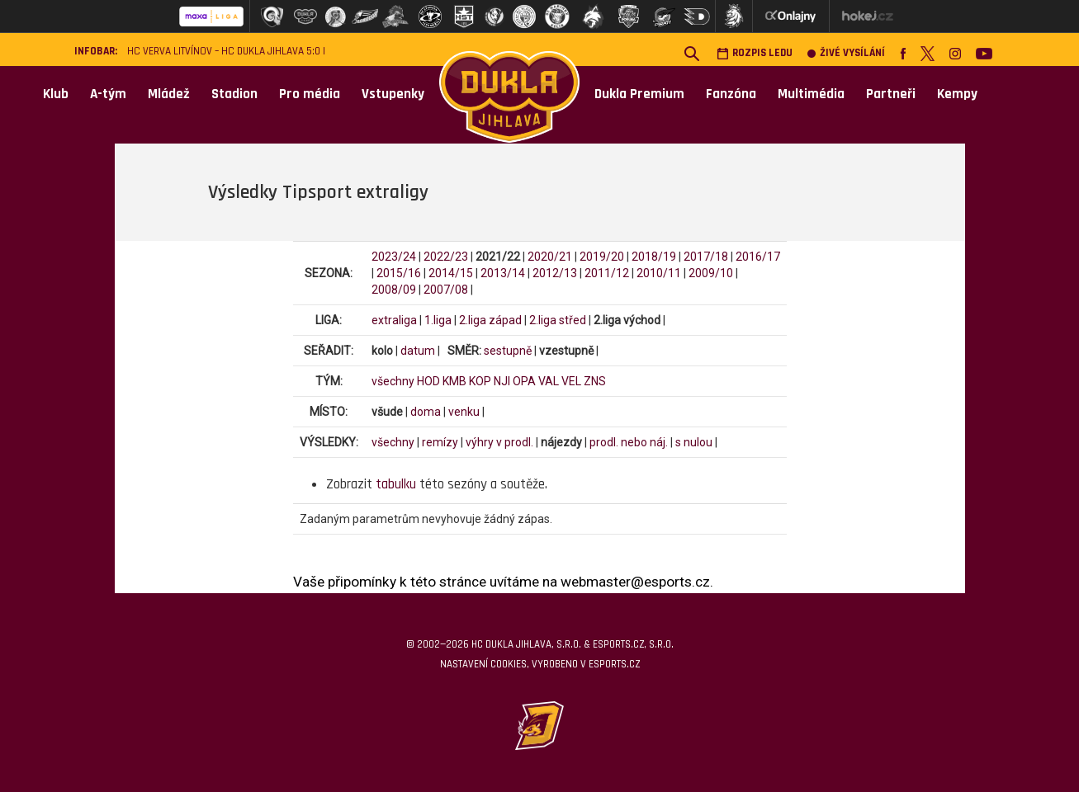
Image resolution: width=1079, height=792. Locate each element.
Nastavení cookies (483, 664)
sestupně (508, 350)
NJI (502, 381)
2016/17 (758, 256)
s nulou (693, 442)
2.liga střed (557, 320)
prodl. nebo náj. (628, 442)
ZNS (595, 381)
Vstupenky (393, 94)
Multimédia (811, 94)
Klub (56, 94)
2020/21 (550, 256)
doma (425, 411)
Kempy (957, 94)
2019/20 (602, 256)
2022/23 (446, 256)
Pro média (309, 94)
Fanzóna (731, 94)
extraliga (394, 320)
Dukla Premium (639, 94)
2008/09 (393, 289)
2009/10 (711, 273)
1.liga (438, 320)
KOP (480, 381)
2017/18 (706, 256)
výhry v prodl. (499, 442)
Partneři (891, 94)
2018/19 (654, 256)
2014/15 (450, 273)
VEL (571, 381)
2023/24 (393, 256)
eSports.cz (614, 664)
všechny (392, 381)
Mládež (169, 94)
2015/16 (398, 273)
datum (417, 350)
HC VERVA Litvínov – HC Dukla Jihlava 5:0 (223, 52)
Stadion (234, 94)
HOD (428, 381)
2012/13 (554, 273)
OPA (524, 381)
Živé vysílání (846, 53)
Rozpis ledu (755, 53)
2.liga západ (490, 320)
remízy (440, 442)
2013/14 (502, 273)
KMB (454, 381)
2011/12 (606, 273)
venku (464, 411)
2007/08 (446, 289)
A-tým (108, 94)
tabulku (396, 484)
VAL (548, 381)
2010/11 (659, 273)
